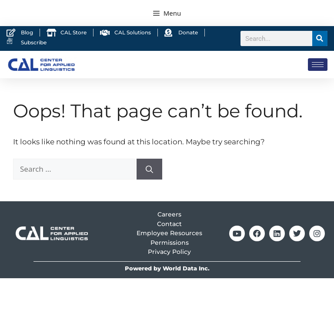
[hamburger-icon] (317, 64)
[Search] (319, 38)
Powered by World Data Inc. (167, 268)
